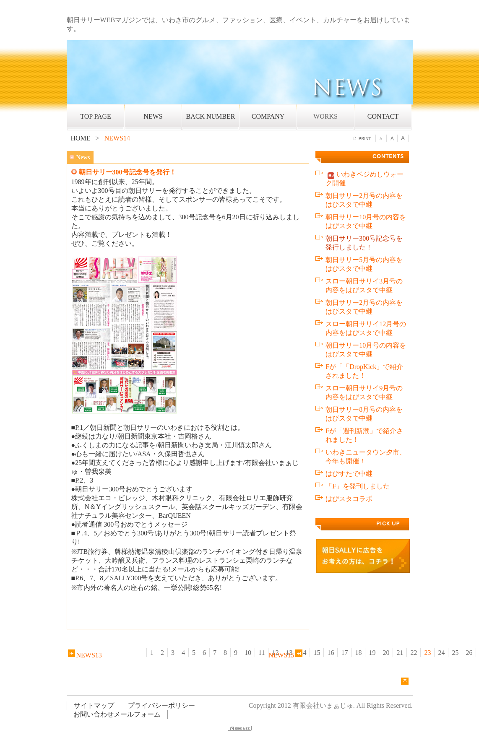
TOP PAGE (95, 116)
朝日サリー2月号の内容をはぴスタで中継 (364, 200)
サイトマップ (94, 705)
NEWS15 (286, 655)
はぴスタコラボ (348, 498)
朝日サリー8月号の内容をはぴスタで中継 (364, 414)
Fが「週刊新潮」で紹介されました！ (364, 435)
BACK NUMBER (210, 116)
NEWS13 (84, 655)
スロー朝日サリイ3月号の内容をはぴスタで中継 (364, 285)
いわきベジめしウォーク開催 (364, 179)
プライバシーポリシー (161, 705)
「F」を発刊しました (357, 486)
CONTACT (382, 116)
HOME (81, 138)
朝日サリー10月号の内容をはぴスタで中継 (365, 221)
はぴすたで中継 (348, 473)
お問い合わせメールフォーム (117, 714)
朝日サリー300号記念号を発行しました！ (364, 243)
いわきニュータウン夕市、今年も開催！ (365, 457)
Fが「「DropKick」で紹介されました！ (364, 371)
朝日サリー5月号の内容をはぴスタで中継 (364, 264)
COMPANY (268, 116)
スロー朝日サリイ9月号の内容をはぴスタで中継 (364, 392)
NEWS (152, 116)
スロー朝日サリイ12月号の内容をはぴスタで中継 (365, 328)
